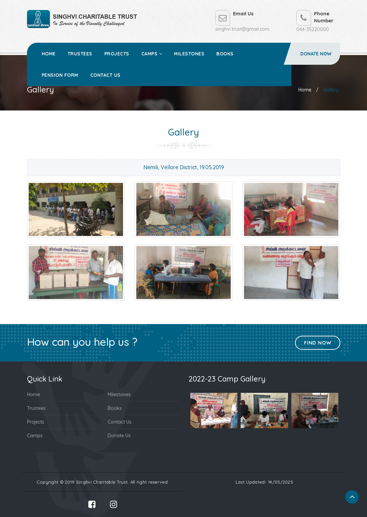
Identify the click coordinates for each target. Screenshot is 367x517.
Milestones (189, 54)
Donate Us (119, 436)
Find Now (317, 342)
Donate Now (315, 54)
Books (225, 54)
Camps (151, 54)
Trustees (80, 54)
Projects (116, 54)
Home (49, 54)
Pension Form (60, 75)
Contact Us (105, 75)
